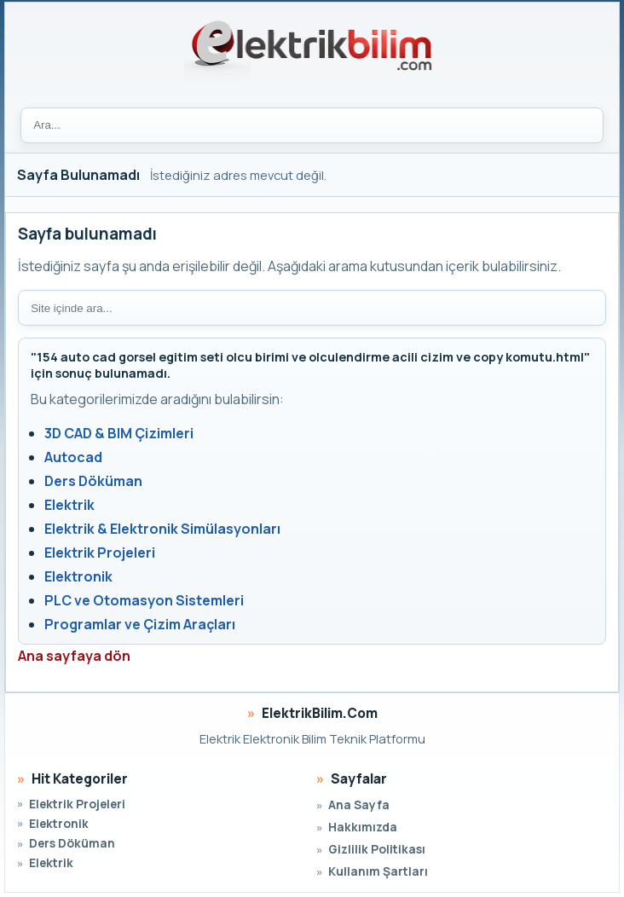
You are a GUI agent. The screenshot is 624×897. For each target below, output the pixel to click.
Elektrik (69, 504)
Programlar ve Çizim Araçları (139, 624)
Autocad (73, 457)
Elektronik (78, 576)
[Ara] (312, 125)
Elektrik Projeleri (99, 552)
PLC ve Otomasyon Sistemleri (144, 600)
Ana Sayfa (359, 804)
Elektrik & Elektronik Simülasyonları (162, 528)
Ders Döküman (93, 481)
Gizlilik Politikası (376, 849)
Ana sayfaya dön (74, 655)
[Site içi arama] (312, 308)
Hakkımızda (362, 827)
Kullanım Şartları (378, 871)
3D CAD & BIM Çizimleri (119, 433)
